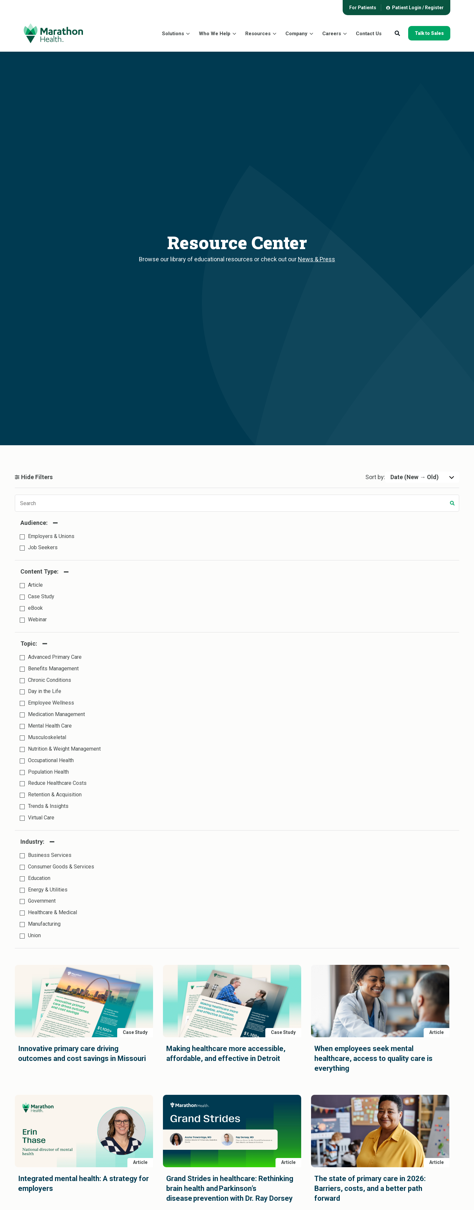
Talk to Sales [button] (429, 33)
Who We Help (214, 34)
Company (296, 34)
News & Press (316, 259)
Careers (331, 34)
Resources (258, 34)
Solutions (173, 34)
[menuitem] (362, 7)
